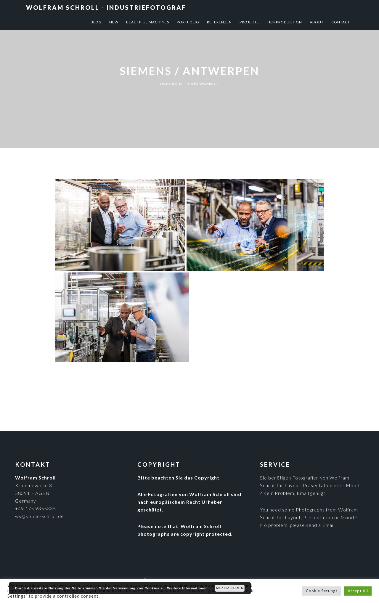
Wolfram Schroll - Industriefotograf (106, 7)
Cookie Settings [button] (322, 590)
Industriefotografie (202, 372)
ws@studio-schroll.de (39, 516)
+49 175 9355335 (35, 508)
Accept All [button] (358, 590)
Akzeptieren (230, 588)
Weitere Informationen (187, 588)
